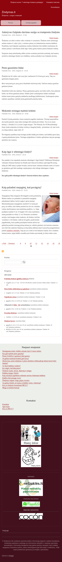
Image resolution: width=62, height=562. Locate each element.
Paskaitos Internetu (53, 2)
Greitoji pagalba (31, 23)
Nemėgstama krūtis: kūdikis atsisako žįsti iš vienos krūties (21, 351)
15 (59, 243)
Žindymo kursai (9, 321)
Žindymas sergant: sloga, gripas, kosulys (15, 380)
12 (42, 243)
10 (30, 243)
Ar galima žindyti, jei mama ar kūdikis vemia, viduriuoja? (21, 383)
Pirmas (10, 23)
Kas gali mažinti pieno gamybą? (13, 354)
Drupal (11, 556)
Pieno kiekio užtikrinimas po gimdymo (16, 289)
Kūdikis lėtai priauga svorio (11, 378)
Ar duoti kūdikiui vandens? (11, 366)
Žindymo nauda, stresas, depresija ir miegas (16, 371)
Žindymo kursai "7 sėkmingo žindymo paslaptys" (26, 2)
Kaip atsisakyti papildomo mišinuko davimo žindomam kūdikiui (23, 376)
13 (48, 243)
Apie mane (6, 407)
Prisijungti (5, 531)
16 (31, 246)
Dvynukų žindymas (10, 313)
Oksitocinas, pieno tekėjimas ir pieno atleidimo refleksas (21, 361)
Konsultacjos (55, 7)
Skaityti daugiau (53, 38)
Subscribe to (3, 251)
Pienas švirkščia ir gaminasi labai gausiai (16, 356)
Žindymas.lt (8, 12)
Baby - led (17, 305)
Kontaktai (5, 404)
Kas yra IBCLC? (8, 409)
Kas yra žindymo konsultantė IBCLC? (15, 385)
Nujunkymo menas (10, 297)
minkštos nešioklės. (13, 231)
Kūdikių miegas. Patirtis (10, 373)
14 (53, 243)
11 (36, 243)
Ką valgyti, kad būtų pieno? (11, 368)
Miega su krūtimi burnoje (10, 388)
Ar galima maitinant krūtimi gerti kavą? (15, 359)
